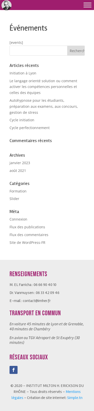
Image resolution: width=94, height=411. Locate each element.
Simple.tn (74, 397)
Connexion (18, 219)
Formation (18, 191)
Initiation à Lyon (23, 73)
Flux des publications (27, 227)
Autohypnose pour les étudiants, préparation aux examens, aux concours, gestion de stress (44, 106)
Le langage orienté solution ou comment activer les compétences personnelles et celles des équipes (43, 86)
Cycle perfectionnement (30, 127)
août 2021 (18, 170)
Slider (14, 198)
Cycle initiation (22, 120)
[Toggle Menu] (87, 5)
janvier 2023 (20, 162)
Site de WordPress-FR (27, 242)
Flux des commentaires (29, 234)
